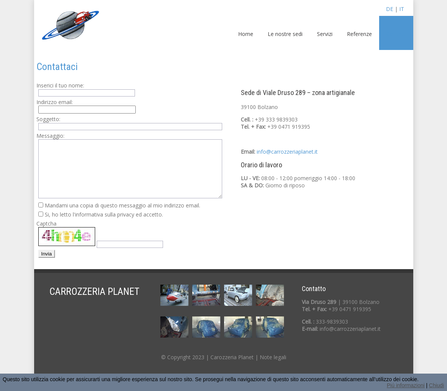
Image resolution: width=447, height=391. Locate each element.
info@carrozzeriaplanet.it (287, 151)
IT (401, 8)
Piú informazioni (406, 385)
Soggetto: (48, 119)
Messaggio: (50, 135)
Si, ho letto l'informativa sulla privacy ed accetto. (104, 214)
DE (389, 8)
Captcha (46, 223)
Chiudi (436, 385)
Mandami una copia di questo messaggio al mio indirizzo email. (122, 205)
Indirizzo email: (54, 102)
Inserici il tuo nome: (60, 85)
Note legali (273, 357)
